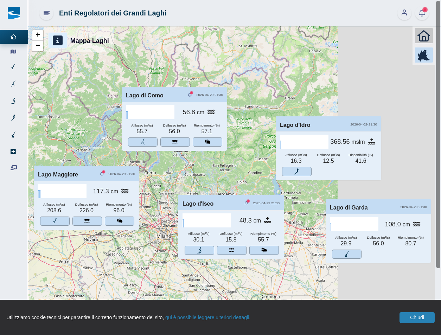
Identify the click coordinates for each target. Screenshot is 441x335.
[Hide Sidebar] (46, 13)
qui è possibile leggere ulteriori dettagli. (207, 317)
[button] (37, 35)
